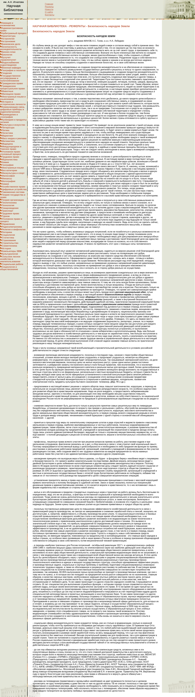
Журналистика (9, 159)
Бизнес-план (8, 52)
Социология (8, 235)
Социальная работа (12, 264)
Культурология (10, 254)
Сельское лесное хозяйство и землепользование (10, 259)
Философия (8, 176)
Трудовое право (10, 157)
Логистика (7, 133)
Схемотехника (9, 246)
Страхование (9, 240)
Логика (5, 130)
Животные (7, 91)
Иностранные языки (13, 168)
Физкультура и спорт (13, 173)
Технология (8, 205)
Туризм (6, 216)
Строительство (10, 243)
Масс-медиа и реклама (14, 138)
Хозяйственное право (13, 187)
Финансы (7, 178)
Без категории (9, 170)
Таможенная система (13, 192)
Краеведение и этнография (9, 115)
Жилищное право (11, 94)
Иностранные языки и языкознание (13, 98)
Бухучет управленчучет (8, 58)
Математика (8, 141)
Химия (5, 162)
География (7, 165)
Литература (8, 127)
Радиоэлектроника (12, 227)
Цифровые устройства (14, 189)
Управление (8, 224)
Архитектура (8, 36)
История (6, 248)
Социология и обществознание (9, 268)
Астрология (8, 39)
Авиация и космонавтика (7, 24)
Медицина (7, 144)
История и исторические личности (13, 103)
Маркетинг (7, 136)
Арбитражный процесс (14, 33)
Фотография (8, 181)
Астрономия (8, 41)
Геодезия (7, 73)
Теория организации (13, 200)
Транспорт (7, 211)
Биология (7, 55)
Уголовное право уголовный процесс (10, 153)
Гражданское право (12, 83)
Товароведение (10, 208)
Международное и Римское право (10, 147)
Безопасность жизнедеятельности (11, 48)
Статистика (8, 237)
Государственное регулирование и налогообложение (10, 78)
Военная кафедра (11, 68)
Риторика (7, 232)
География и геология (14, 70)
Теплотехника (9, 203)
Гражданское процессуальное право (12, 87)
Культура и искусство (13, 125)
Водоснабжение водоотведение (9, 63)
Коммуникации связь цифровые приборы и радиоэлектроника (12, 109)
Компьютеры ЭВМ (12, 251)
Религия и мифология (13, 229)
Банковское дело (11, 44)
